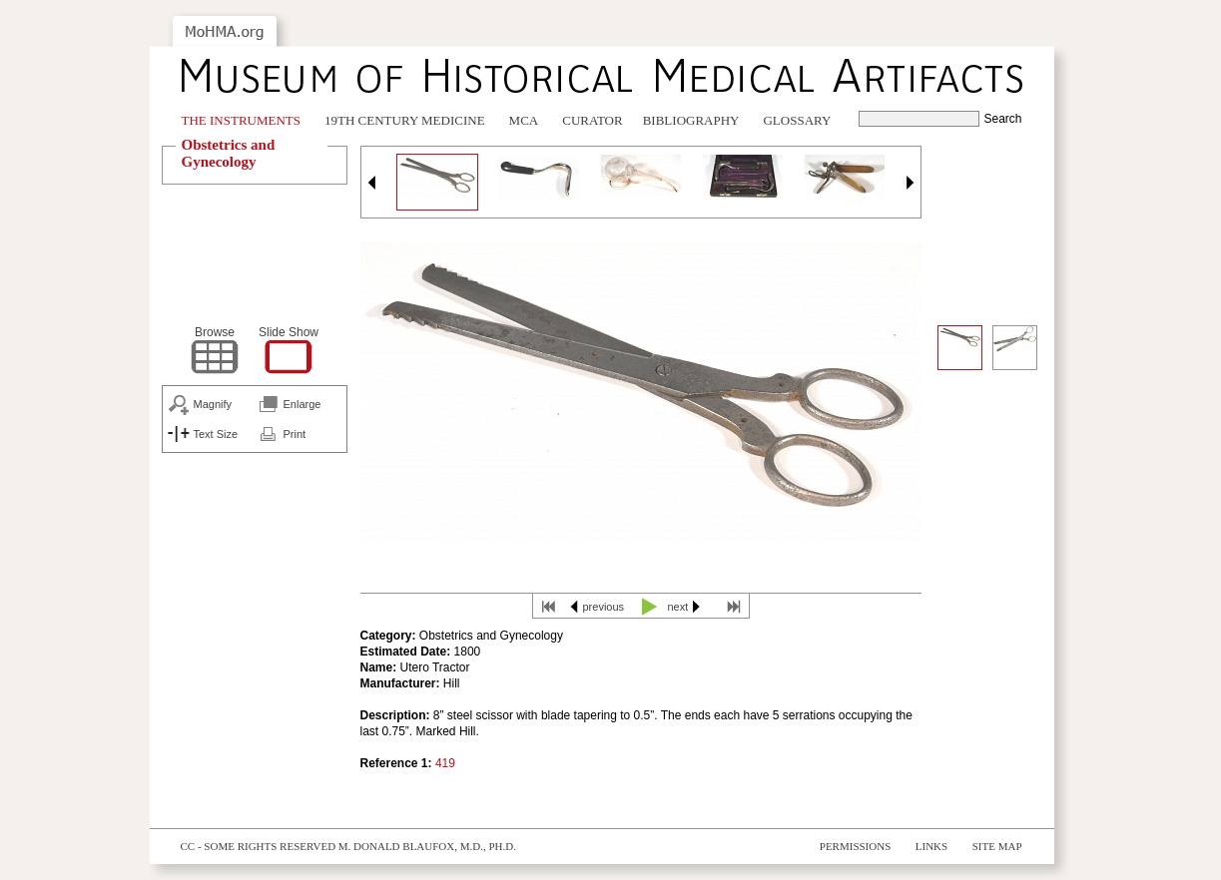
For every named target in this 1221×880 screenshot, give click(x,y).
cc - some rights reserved (258, 846)
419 (445, 763)
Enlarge (302, 404)
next (678, 607)
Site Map (997, 846)
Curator (592, 120)
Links (931, 846)
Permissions (856, 846)
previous (604, 607)
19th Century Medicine (404, 120)
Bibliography (691, 120)
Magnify (213, 404)
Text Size (216, 434)
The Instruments (242, 120)
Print (295, 434)
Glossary (797, 120)
